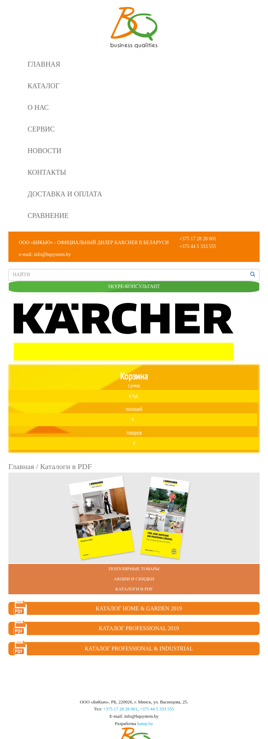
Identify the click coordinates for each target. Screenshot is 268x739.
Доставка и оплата (65, 194)
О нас (38, 107)
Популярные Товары (134, 568)
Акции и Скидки (134, 578)
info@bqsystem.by (52, 254)
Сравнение (48, 215)
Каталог (43, 86)
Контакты (47, 172)
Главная (44, 64)
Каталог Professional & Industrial (103, 648)
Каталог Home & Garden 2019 (98, 608)
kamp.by (145, 723)
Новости (44, 150)
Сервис (41, 129)
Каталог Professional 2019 (96, 628)
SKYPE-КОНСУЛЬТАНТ (134, 286)
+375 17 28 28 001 (197, 238)
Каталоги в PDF (134, 588)
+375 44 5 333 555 (197, 246)
